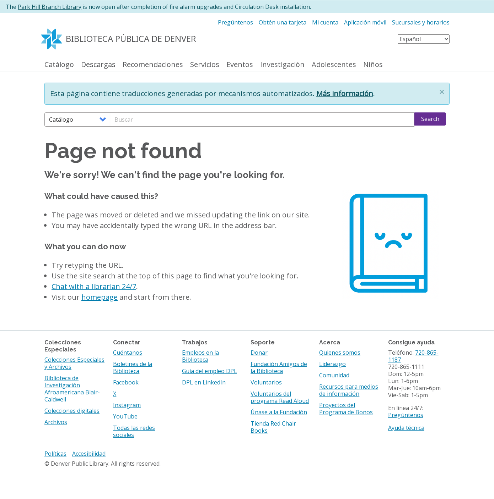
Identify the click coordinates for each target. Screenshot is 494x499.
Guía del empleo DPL (209, 371)
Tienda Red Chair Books (273, 427)
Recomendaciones (153, 64)
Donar (259, 352)
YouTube (125, 416)
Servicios (204, 64)
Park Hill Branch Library (49, 7)
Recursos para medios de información (348, 390)
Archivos (55, 422)
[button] (441, 92)
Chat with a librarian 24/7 (94, 286)
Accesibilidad (89, 454)
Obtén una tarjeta (282, 22)
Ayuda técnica (406, 428)
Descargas (98, 64)
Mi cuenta (325, 22)
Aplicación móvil (365, 22)
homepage (99, 297)
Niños (373, 64)
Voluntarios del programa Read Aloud (280, 397)
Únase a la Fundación (279, 412)
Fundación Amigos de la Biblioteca (279, 367)
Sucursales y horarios (421, 22)
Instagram (127, 405)
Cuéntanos (127, 352)
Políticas (55, 454)
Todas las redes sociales (134, 431)
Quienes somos (339, 352)
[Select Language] (424, 39)
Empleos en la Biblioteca (200, 356)
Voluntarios (266, 382)
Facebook (126, 382)
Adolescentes (334, 64)
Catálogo (59, 64)
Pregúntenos (235, 22)
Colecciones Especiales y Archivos (74, 363)
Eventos (239, 64)
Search (430, 119)
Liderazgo (332, 364)
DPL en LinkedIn (204, 382)
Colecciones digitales (72, 411)
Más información (344, 93)
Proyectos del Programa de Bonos (346, 408)
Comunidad (334, 375)
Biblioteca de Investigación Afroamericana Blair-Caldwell (72, 388)
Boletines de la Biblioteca (132, 367)
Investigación (282, 64)
